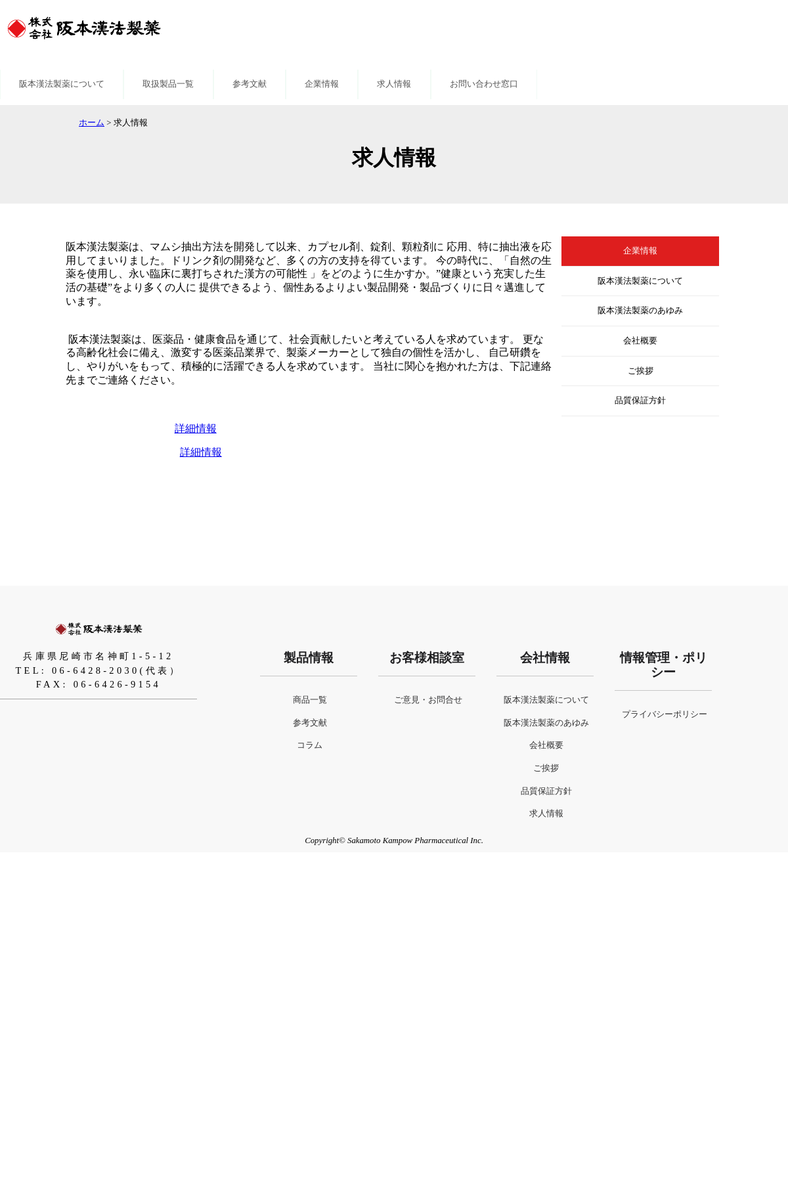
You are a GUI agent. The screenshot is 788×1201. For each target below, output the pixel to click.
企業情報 (322, 84)
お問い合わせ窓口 (484, 84)
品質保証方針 (640, 400)
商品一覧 (310, 700)
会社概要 (640, 340)
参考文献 (249, 84)
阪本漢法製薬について (61, 84)
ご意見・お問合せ (428, 700)
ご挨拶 (640, 371)
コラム (309, 745)
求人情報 (394, 84)
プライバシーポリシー (664, 714)
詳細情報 (196, 428)
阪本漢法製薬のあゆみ (640, 310)
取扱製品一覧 (168, 84)
